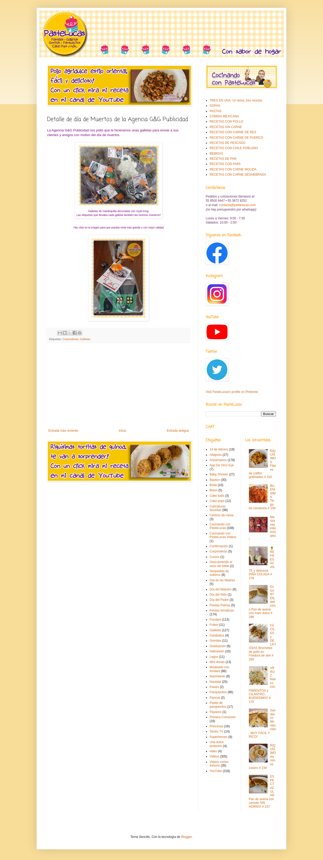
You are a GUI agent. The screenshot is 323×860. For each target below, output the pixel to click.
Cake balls (217, 496)
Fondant (215, 619)
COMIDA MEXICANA (224, 116)
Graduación (218, 646)
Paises (214, 687)
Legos (214, 657)
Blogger (186, 837)
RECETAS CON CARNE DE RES (233, 132)
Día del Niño (218, 594)
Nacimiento (217, 676)
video (213, 751)
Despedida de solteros (219, 573)
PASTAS (216, 111)
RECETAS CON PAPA (225, 164)
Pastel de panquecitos (218, 704)
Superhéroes (219, 737)
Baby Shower (219, 474)
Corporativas (70, 339)
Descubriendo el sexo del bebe (221, 564)
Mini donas (217, 662)
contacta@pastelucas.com (237, 205)
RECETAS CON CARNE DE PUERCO (236, 137)
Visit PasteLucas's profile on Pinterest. (232, 392)
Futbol (214, 625)
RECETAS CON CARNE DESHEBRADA (238, 174)
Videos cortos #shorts (219, 763)
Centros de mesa (221, 515)
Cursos (214, 557)
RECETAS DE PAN (223, 159)
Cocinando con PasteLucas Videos (223, 535)
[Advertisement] (118, 385)
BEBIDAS (216, 153)
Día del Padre (219, 600)
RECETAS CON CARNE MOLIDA (233, 169)
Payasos (216, 712)
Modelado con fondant (219, 669)
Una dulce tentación (217, 744)
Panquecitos (218, 692)
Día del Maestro (221, 589)
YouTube (216, 771)
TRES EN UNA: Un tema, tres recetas (236, 100)
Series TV (216, 731)
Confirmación (219, 546)
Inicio (122, 430)
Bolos (213, 490)
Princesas (216, 726)
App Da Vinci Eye (222, 465)
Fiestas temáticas (222, 610)
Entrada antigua (178, 430)
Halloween (217, 651)
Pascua (215, 697)
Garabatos (217, 635)
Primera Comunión (223, 717)
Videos (214, 756)
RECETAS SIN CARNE (226, 127)
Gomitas (215, 640)
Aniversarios (218, 460)
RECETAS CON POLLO (226, 121)
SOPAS (215, 105)
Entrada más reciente (63, 430)
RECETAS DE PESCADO (228, 143)
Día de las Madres (222, 580)
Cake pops (217, 501)
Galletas (85, 339)
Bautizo (215, 480)
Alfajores (216, 455)
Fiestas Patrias (220, 605)
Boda (213, 485)
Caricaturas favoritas (217, 508)
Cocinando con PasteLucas (220, 526)
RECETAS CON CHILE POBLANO (234, 148)
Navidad (215, 682)
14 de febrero (219, 449)
